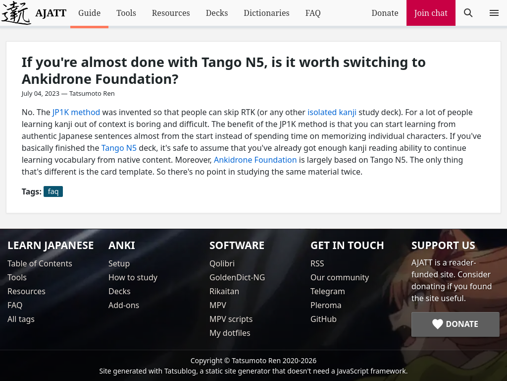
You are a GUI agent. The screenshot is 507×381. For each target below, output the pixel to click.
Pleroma (326, 305)
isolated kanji (331, 112)
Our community (339, 277)
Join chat (431, 12)
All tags (21, 319)
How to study (132, 277)
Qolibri (222, 263)
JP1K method (76, 112)
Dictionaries (266, 12)
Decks (217, 12)
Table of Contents (39, 263)
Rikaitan (224, 291)
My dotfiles (230, 332)
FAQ (313, 12)
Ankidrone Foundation (255, 159)
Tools (126, 12)
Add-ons (123, 305)
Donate (384, 12)
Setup (119, 263)
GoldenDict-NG (237, 277)
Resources (171, 12)
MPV (217, 305)
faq (53, 191)
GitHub (323, 319)
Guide (89, 12)
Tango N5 (119, 147)
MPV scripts (231, 319)
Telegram (327, 291)
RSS (317, 263)
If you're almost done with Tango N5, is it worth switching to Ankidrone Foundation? (224, 70)
